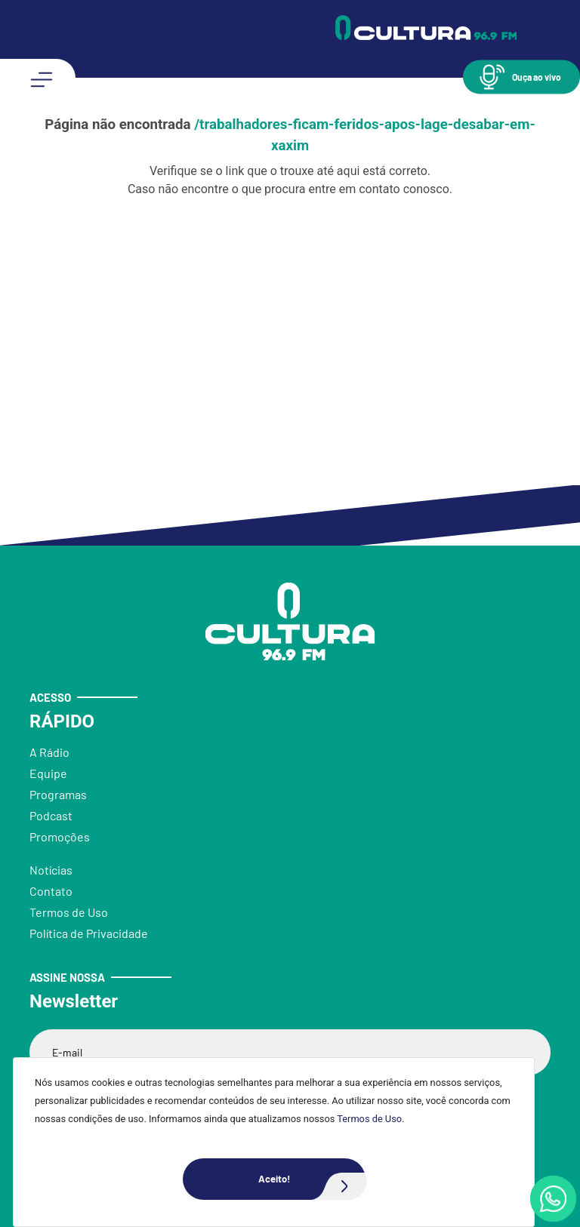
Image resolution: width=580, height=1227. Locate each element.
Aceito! (312, 1179)
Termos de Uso (369, 1118)
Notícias (50, 870)
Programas (58, 794)
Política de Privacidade (88, 933)
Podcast (50, 815)
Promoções (59, 836)
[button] (521, 77)
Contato (50, 891)
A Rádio (49, 752)
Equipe (48, 773)
